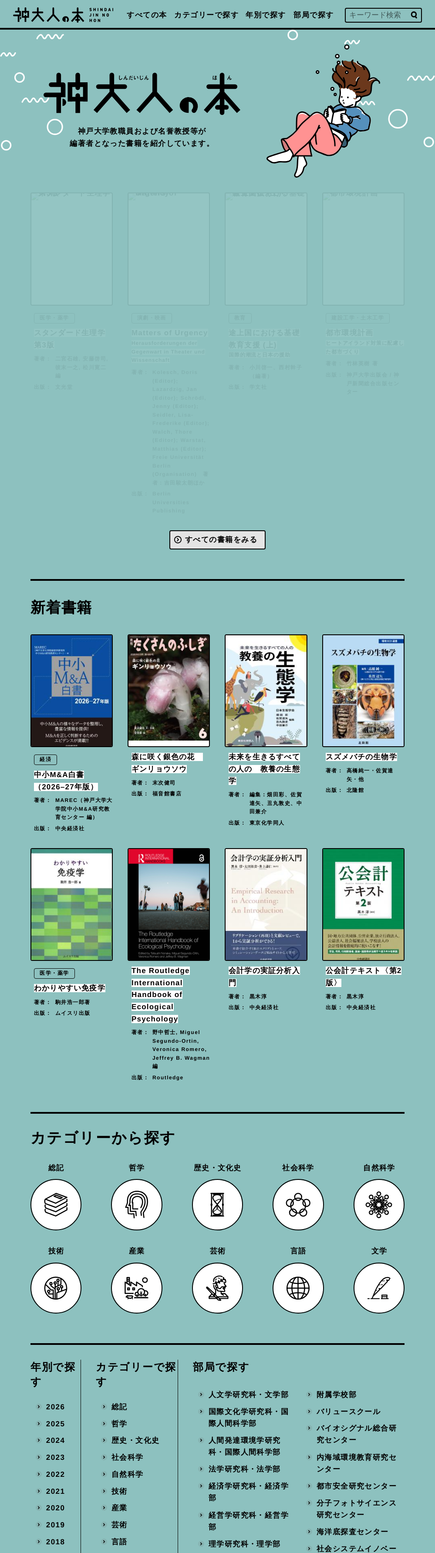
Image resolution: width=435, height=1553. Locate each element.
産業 (119, 1508)
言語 (119, 1541)
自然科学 (127, 1474)
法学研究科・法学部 (245, 1469)
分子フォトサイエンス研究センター (357, 1509)
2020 (55, 1508)
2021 (55, 1491)
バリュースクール (349, 1411)
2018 (55, 1541)
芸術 (119, 1525)
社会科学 (127, 1457)
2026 (55, 1406)
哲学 (119, 1423)
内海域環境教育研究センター (357, 1463)
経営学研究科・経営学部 (249, 1521)
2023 (55, 1457)
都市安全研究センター (357, 1486)
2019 (55, 1525)
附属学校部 (337, 1394)
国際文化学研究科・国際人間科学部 (249, 1417)
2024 (55, 1440)
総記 (119, 1406)
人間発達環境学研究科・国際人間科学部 (245, 1446)
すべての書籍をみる (221, 540)
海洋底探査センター (353, 1532)
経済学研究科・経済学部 (249, 1492)
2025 (55, 1423)
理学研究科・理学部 (245, 1544)
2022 (55, 1474)
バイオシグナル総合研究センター (357, 1434)
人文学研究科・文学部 (249, 1394)
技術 (119, 1491)
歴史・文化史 (135, 1440)
